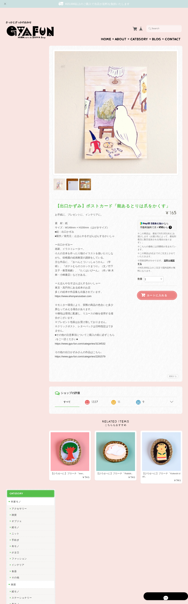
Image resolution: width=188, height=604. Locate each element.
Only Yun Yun (19, 311)
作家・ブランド (19, 179)
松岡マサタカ (18, 229)
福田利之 (16, 417)
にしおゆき (17, 355)
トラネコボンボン (21, 330)
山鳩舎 (15, 336)
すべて (69, 391)
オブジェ (16, 70)
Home (106, 32)
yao (13, 505)
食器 (13, 120)
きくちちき (17, 361)
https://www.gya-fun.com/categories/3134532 (82, 333)
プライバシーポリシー (23, 541)
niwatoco (16, 286)
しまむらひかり (20, 461)
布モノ (15, 95)
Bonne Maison (19, 367)
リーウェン (17, 223)
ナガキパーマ (18, 374)
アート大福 (17, 298)
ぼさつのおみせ (20, 304)
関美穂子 (16, 242)
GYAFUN (16, 211)
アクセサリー (18, 57)
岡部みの (16, 467)
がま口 (15, 101)
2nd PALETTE (19, 386)
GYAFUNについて (20, 525)
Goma (14, 411)
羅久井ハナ (17, 398)
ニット (15, 83)
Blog (156, 32)
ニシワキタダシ (20, 430)
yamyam (16, 442)
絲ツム (15, 292)
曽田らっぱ (17, 267)
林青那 (15, 405)
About (120, 32)
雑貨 (13, 64)
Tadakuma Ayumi (21, 254)
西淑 (13, 192)
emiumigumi (18, 280)
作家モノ (16, 50)
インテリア (17, 114)
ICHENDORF (18, 492)
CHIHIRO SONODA (22, 455)
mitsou (15, 348)
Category (139, 32)
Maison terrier (19, 449)
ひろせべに (17, 198)
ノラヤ (15, 474)
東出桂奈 (16, 499)
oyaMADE (17, 480)
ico (13, 486)
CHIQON (16, 236)
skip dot (16, 217)
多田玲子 (16, 424)
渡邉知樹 (16, 248)
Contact (173, 32)
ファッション (18, 107)
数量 (140, 268)
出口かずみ (17, 261)
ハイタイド (17, 380)
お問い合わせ (18, 533)
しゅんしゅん (18, 323)
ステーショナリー (21, 147)
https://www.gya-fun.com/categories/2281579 (82, 346)
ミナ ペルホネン (20, 204)
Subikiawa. (17, 186)
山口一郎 (16, 436)
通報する (173, 366)
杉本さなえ (17, 273)
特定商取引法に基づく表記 (25, 549)
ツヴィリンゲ (18, 342)
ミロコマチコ (18, 392)
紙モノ (15, 76)
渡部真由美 (17, 317)
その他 (15, 126)
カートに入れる (157, 285)
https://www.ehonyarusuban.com (75, 286)
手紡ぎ (15, 89)
